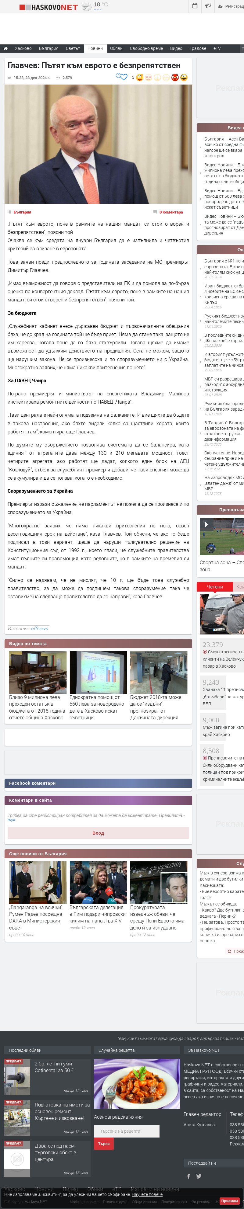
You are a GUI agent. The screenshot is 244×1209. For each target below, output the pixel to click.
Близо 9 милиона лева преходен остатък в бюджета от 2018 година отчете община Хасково (98, 707)
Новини (95, 48)
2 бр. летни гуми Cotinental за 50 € (54, 1066)
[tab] (215, 589)
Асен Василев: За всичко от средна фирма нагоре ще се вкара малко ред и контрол (37, 707)
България (22, 212)
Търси (103, 1144)
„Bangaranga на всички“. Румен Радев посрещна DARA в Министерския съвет (97, 917)
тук (11, 819)
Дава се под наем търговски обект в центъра (55, 1152)
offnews (39, 628)
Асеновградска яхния (118, 1116)
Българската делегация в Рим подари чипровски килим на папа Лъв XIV (158, 914)
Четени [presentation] (215, 586)
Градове (198, 48)
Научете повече (147, 1194)
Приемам (229, 1201)
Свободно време (146, 48)
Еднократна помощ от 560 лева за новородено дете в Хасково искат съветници (157, 707)
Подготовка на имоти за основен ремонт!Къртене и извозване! (62, 1111)
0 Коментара (171, 212)
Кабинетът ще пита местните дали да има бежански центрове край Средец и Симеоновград (37, 917)
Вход (98, 833)
